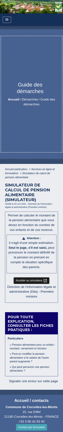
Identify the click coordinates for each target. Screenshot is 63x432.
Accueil (13, 99)
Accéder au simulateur (31, 281)
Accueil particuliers (16, 169)
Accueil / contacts (31, 400)
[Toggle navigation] (7, 20)
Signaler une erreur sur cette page (33, 381)
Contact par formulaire (31, 427)
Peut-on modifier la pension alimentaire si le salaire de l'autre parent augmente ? (29, 357)
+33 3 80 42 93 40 (31, 421)
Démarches (30, 99)
